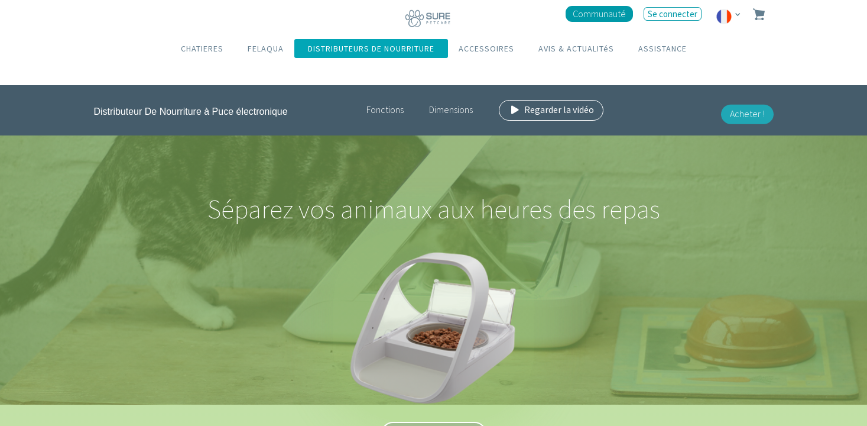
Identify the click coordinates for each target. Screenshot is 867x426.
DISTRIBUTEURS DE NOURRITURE (371, 48)
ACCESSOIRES (486, 48)
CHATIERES (202, 48)
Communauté (599, 14)
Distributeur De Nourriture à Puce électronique (191, 111)
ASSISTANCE (662, 48)
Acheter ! (747, 114)
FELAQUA (266, 48)
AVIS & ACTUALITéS (576, 48)
